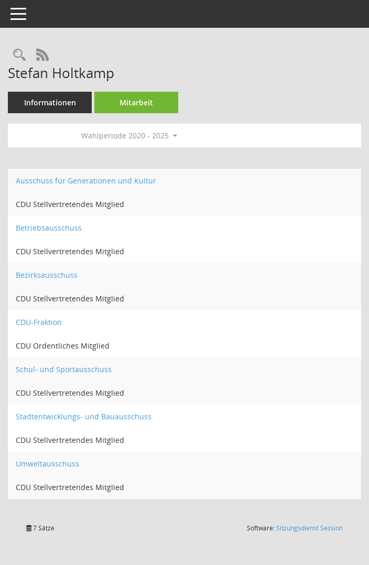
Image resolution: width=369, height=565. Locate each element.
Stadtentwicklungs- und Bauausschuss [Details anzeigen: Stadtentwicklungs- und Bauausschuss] (83, 416)
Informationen (50, 102)
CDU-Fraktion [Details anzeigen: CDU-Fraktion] (39, 322)
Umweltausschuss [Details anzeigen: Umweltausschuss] (47, 464)
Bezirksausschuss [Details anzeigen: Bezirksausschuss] (47, 275)
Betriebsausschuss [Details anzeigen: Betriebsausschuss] (49, 228)
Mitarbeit (136, 102)
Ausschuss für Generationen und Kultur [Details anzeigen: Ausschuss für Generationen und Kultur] (86, 181)
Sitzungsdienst (309, 528)
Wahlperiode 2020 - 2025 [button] (129, 135)
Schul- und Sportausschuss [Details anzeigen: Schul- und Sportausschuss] (64, 369)
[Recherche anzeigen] (19, 55)
